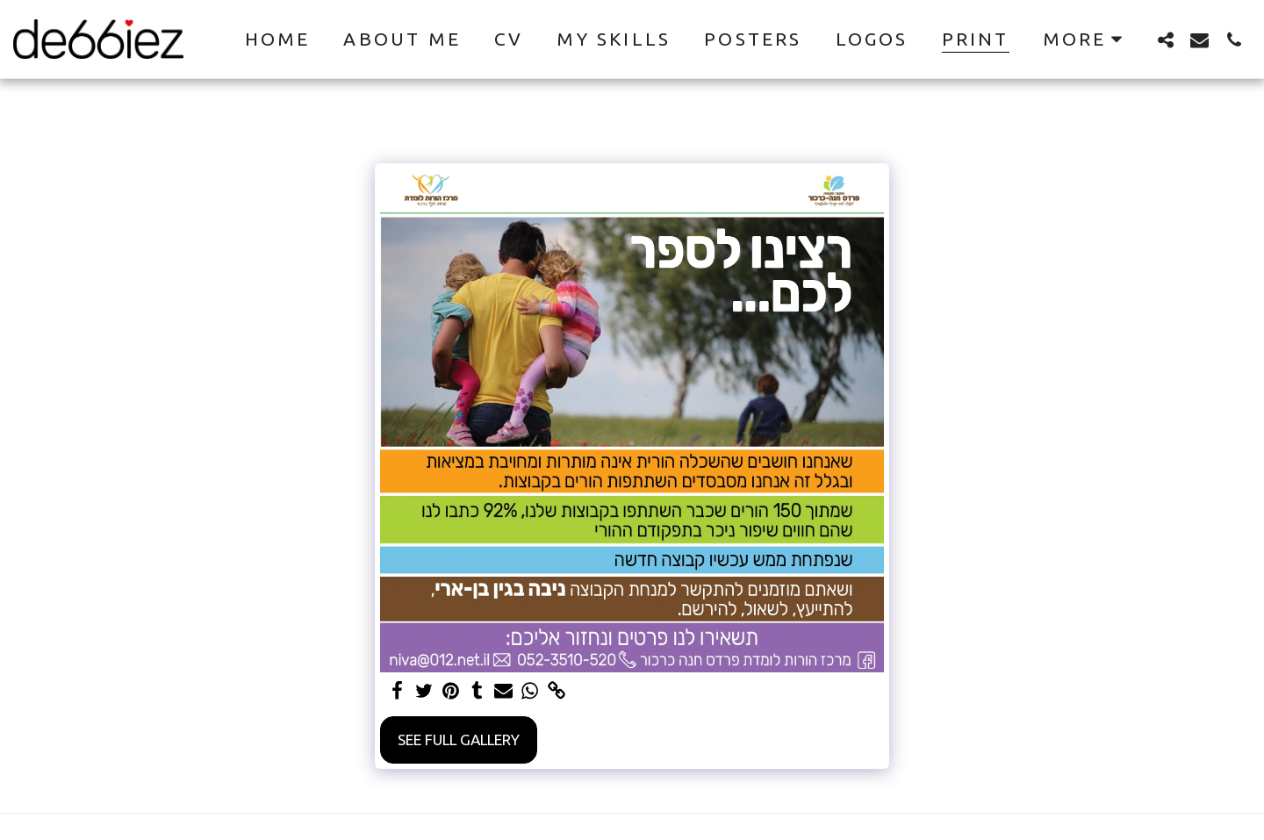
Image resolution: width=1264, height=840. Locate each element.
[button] (1165, 39)
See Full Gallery (459, 739)
